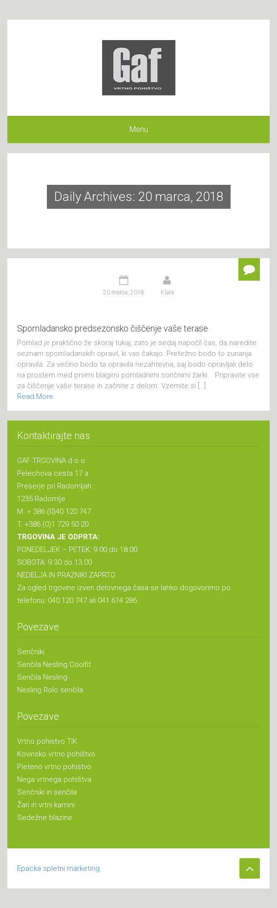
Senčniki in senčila (47, 792)
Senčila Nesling (42, 677)
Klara (167, 292)
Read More (35, 396)
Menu (138, 129)
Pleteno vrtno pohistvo (54, 766)
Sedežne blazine (44, 817)
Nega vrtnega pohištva (54, 779)
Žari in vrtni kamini (46, 804)
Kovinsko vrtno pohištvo (56, 754)
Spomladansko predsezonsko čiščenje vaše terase (112, 328)
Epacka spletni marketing (58, 868)
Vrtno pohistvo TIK (47, 741)
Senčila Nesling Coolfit (54, 664)
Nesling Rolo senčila (50, 690)
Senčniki (30, 651)
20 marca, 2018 (123, 292)
